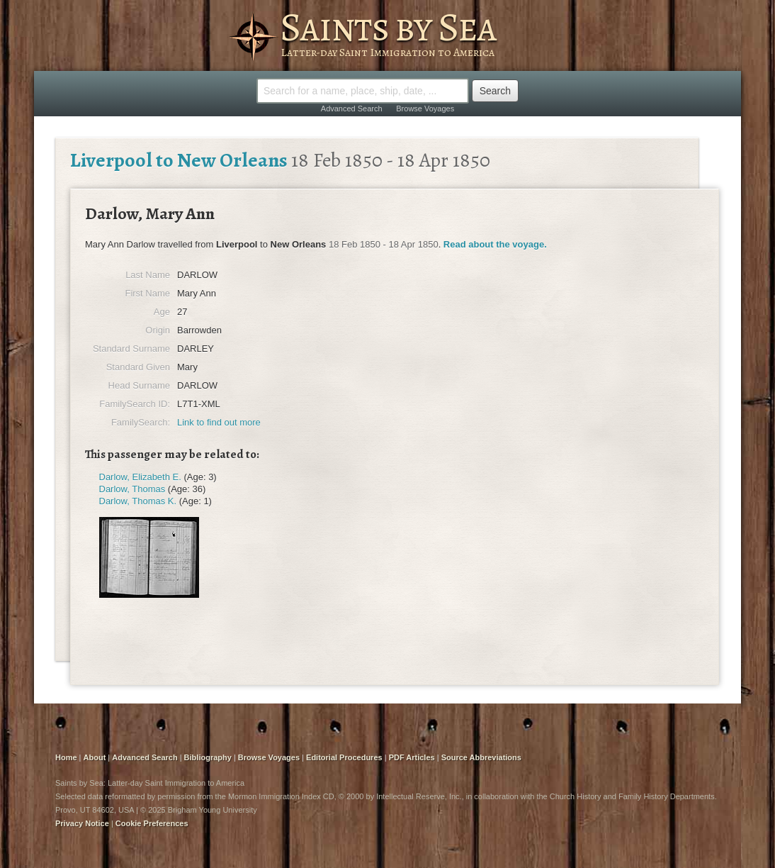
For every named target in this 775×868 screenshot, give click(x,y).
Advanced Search (352, 108)
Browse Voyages (425, 108)
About (95, 757)
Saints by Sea (388, 27)
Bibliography (208, 757)
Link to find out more (219, 422)
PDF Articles (412, 757)
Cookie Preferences (151, 823)
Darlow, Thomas (132, 489)
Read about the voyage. (495, 244)
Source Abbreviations (481, 757)
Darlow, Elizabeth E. (140, 477)
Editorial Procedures (344, 757)
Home (66, 757)
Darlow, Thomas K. (138, 501)
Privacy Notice (82, 823)
